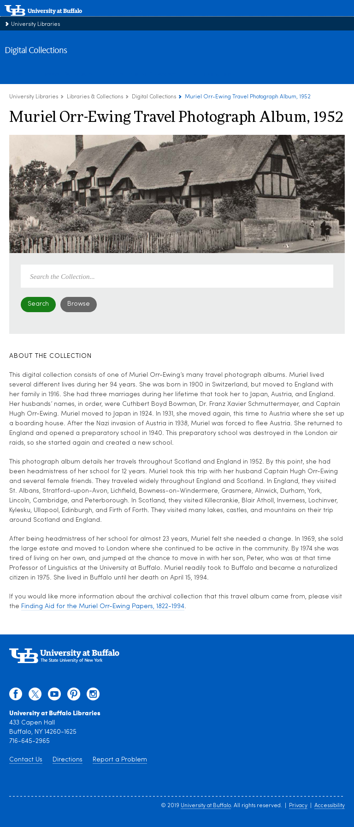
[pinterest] (73, 696)
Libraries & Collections (95, 97)
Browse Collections (67, 73)
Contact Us (25, 759)
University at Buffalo (206, 806)
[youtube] (54, 696)
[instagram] (93, 696)
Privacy (298, 806)
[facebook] (15, 696)
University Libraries (35, 24)
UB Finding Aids (211, 73)
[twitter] (35, 696)
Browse (78, 304)
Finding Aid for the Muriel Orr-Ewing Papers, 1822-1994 (102, 606)
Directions (68, 759)
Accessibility (329, 806)
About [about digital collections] (20, 73)
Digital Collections (36, 50)
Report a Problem (120, 759)
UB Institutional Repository (141, 73)
